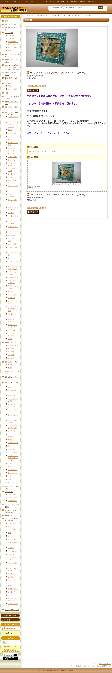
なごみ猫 (11, 351)
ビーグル (11, 213)
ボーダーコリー (13, 277)
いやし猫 (11, 355)
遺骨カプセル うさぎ (12, 362)
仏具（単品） (12, 38)
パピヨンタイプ (13, 443)
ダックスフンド (13, 523)
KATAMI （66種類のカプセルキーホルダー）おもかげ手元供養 (12, 67)
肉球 (9, 463)
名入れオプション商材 (12, 610)
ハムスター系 (12, 470)
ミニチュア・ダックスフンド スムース (13, 124)
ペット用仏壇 (9, 83)
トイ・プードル (13, 136)
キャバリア (11, 191)
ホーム (24, 15)
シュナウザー (12, 160)
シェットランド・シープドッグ (13, 202)
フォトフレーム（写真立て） (39, 15)
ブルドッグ (11, 174)
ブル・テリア (12, 244)
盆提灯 (10, 50)
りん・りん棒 (12, 47)
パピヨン (11, 153)
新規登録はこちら (10, 646)
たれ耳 (10, 367)
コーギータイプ (13, 431)
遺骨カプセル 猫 (10, 342)
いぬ (9, 387)
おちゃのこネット (105, 664)
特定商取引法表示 (10, 616)
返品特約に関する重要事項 (36, 86)
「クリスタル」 (13, 497)
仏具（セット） (13, 35)
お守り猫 (11, 348)
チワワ (10, 130)
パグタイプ (11, 439)
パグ (9, 232)
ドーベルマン (12, 330)
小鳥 (9, 479)
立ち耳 (10, 364)
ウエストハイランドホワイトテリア (13, 309)
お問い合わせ (69, 8)
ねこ (9, 446)
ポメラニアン (12, 157)
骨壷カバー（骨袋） (11, 24)
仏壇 (9, 86)
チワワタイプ (12, 395)
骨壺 (6, 21)
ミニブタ (11, 482)
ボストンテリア (13, 588)
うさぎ (10, 466)
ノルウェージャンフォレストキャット (13, 458)
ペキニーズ (11, 298)
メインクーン (12, 452)
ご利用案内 (56, 8)
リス (9, 476)
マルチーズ (11, 235)
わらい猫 (11, 358)
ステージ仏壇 (12, 89)
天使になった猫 (13, 345)
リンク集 (7, 620)
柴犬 (9, 139)
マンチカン (11, 449)
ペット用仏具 (9, 33)
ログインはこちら (10, 650)
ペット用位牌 (9, 492)
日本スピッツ (12, 294)
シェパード (11, 258)
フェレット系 (12, 473)
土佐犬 (10, 339)
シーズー (11, 177)
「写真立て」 (12, 501)
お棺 (7, 93)
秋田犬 (10, 291)
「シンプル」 (12, 494)
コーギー (11, 573)
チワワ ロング (13, 133)
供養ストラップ (10, 515)
